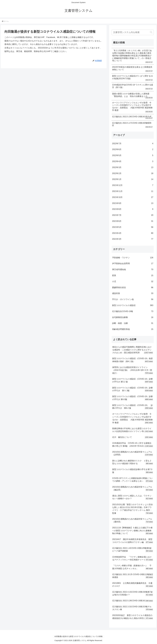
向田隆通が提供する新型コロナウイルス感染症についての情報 (78, 636)
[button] (151, 32)
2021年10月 (132, 197)
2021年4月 (132, 233)
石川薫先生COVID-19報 (132, 311)
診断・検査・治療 (132, 323)
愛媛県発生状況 (132, 287)
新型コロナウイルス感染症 (132, 305)
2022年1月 (132, 179)
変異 (132, 275)
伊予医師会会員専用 (132, 263)
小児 (132, 281)
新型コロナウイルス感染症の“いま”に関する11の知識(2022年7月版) (132, 77)
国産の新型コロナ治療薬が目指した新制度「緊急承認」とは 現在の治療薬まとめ (130, 95)
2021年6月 (132, 221)
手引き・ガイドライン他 (132, 299)
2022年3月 (132, 167)
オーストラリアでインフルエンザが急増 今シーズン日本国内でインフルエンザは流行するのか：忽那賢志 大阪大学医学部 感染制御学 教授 (132, 106)
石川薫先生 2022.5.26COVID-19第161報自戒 (131, 117)
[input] (133, 32)
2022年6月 (132, 149)
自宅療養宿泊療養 (132, 317)
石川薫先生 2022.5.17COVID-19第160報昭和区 (131, 124)
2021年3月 (132, 239)
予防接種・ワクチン (132, 258)
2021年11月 (132, 191)
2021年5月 (132, 227)
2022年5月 (132, 155)
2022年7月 (132, 143)
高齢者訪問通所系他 (132, 329)
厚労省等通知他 (132, 269)
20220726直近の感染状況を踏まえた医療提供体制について (132, 68)
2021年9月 (132, 203)
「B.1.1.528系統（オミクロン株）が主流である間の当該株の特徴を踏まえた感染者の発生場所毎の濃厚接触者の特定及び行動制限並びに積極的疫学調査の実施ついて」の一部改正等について (132, 55)
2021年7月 (132, 215)
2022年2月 (132, 173)
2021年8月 (132, 209)
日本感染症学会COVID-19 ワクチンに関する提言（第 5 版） (132, 86)
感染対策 (132, 293)
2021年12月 (132, 185)
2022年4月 (132, 161)
